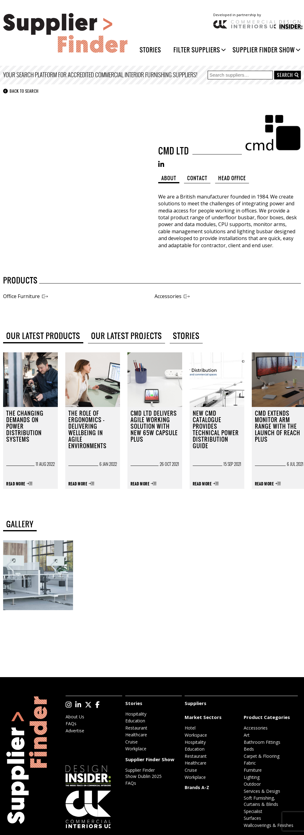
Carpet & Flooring (261, 756)
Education (135, 721)
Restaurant (136, 728)
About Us (75, 717)
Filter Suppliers (196, 49)
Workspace (196, 735)
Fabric (250, 763)
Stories (150, 49)
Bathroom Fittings (262, 742)
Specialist (253, 811)
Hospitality (135, 714)
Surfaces (252, 818)
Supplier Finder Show (264, 49)
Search (285, 75)
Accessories (168, 296)
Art (247, 735)
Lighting (252, 777)
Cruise (131, 742)
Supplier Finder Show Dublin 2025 (143, 773)
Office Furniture (21, 296)
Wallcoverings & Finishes (268, 825)
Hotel (190, 728)
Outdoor (252, 784)
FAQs (71, 723)
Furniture (253, 770)
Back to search (21, 91)
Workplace (135, 749)
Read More (15, 484)
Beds (249, 749)
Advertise (75, 731)
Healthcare (136, 735)
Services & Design (262, 791)
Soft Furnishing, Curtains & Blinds (261, 801)
